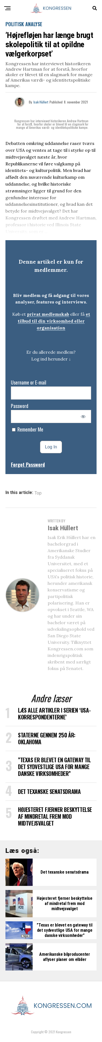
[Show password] (83, 416)
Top (38, 493)
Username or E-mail (28, 382)
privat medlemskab (48, 314)
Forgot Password (28, 464)
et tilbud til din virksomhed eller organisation (54, 321)
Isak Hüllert (40, 102)
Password (19, 405)
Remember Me (27, 429)
